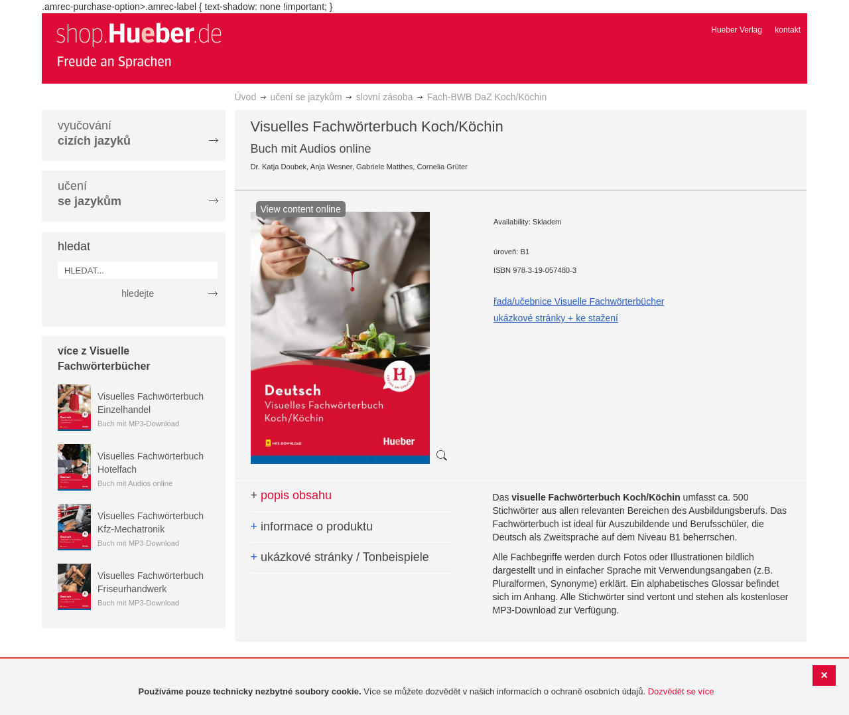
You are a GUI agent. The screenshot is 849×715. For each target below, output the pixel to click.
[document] (426, 692)
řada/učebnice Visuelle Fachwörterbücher (578, 301)
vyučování (94, 133)
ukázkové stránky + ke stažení (555, 318)
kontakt (788, 30)
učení (89, 193)
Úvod (246, 97)
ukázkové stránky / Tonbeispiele (340, 557)
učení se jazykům (306, 97)
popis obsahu (291, 495)
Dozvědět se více (681, 691)
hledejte (137, 293)
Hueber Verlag (736, 30)
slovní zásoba (384, 97)
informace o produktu (312, 526)
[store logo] (138, 45)
